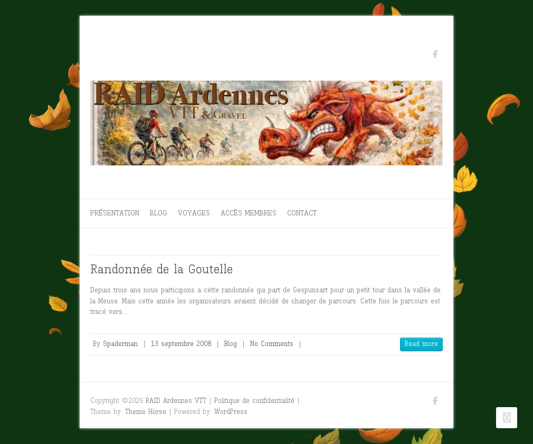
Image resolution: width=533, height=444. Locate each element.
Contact (302, 213)
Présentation (114, 213)
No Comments (271, 344)
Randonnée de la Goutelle (161, 269)
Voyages (194, 213)
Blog (158, 213)
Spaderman (120, 344)
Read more (421, 344)
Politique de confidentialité (254, 400)
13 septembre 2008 (181, 344)
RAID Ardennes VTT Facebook (435, 56)
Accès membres (249, 213)
